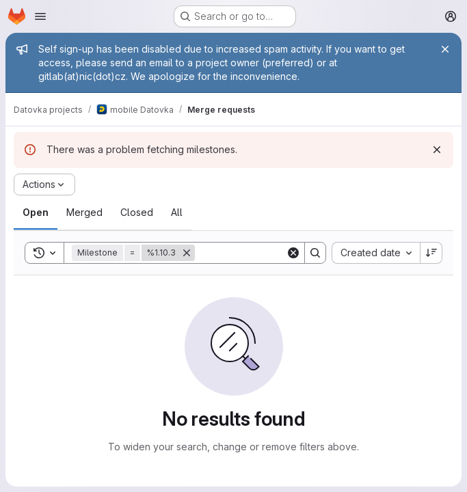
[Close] (445, 49)
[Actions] (44, 184)
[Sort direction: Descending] (431, 253)
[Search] (280, 253)
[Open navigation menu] (40, 16)
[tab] (35, 212)
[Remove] (186, 253)
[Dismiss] (437, 149)
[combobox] (376, 253)
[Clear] (293, 253)
